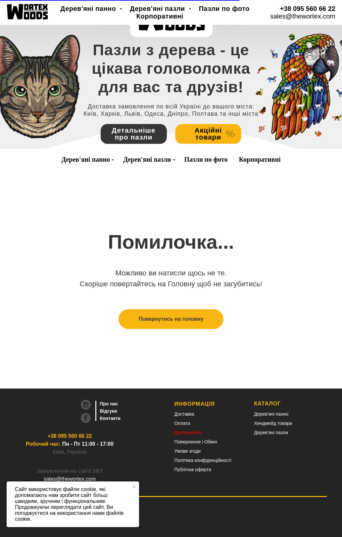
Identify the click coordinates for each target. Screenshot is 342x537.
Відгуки (108, 411)
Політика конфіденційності (202, 460)
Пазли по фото (206, 159)
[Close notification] (134, 486)
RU (295, 13)
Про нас (109, 403)
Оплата (182, 423)
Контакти (110, 418)
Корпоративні (260, 159)
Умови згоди (187, 451)
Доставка (184, 414)
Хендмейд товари (273, 423)
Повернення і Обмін (195, 441)
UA (277, 13)
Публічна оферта (192, 469)
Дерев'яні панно (85, 159)
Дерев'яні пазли (147, 159)
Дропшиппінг (188, 432)
